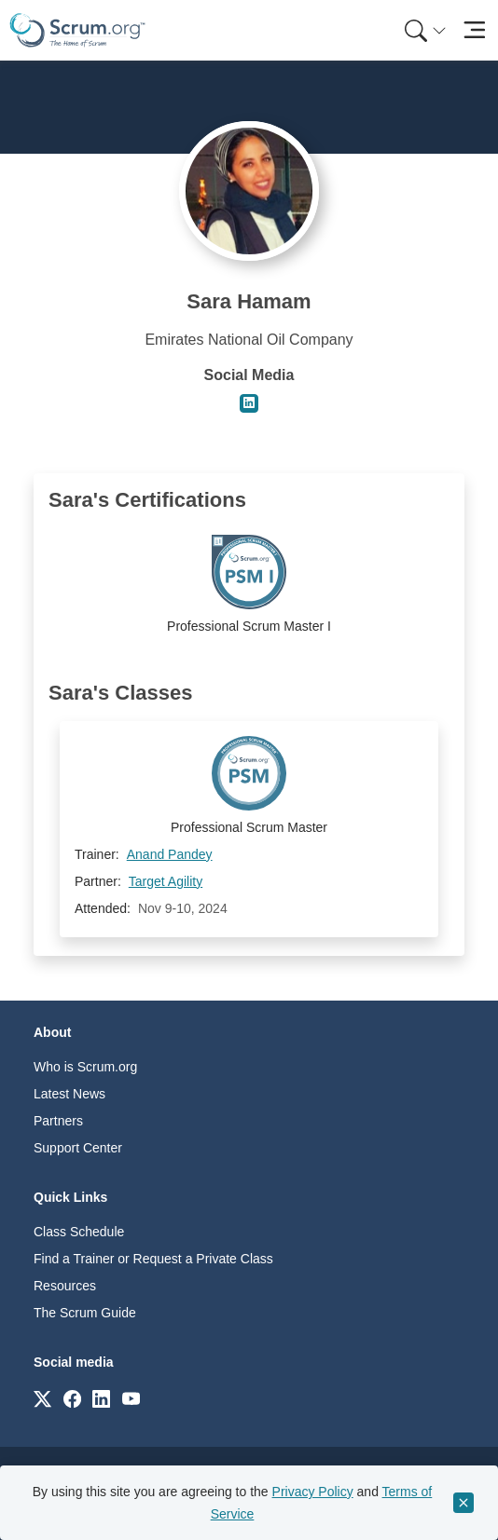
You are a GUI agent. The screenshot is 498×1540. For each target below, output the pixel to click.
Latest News (69, 1093)
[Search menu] (425, 30)
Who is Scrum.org (85, 1066)
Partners (58, 1120)
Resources (65, 1285)
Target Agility (165, 881)
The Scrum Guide (85, 1312)
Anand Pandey (170, 854)
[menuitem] (423, 30)
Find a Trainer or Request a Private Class (153, 1258)
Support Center (78, 1147)
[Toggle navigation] (474, 30)
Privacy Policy (312, 1491)
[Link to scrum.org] (42, 1398)
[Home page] (77, 30)
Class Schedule (79, 1231)
